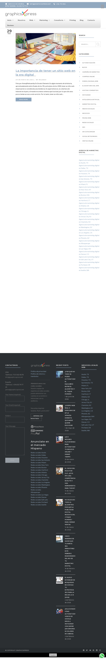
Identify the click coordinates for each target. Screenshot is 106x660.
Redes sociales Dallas (38, 454)
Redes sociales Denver (39, 497)
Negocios (86, 113)
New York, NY (86, 388)
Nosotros (21, 20)
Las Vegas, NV (86, 419)
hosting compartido (90, 90)
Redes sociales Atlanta (39, 472)
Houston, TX (85, 379)
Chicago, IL (85, 399)
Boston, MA (85, 391)
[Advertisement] (90, 314)
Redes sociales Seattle (38, 504)
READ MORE (23, 99)
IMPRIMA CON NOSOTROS (37, 417)
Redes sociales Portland (39, 502)
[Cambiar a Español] (53, 654)
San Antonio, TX (87, 382)
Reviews (10, 25)
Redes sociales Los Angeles (40, 482)
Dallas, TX (85, 377)
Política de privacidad (38, 371)
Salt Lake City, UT (87, 424)
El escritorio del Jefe (90, 85)
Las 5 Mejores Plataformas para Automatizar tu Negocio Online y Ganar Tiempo (70, 446)
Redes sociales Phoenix (39, 487)
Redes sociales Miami (38, 462)
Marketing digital (89, 103)
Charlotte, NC (86, 405)
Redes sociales (88, 122)
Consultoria (59, 19)
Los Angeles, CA (87, 410)
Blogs (84, 67)
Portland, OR (86, 427)
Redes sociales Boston (39, 467)
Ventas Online (87, 140)
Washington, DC (87, 407)
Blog (81, 20)
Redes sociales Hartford (39, 469)
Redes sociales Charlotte (39, 479)
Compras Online (88, 76)
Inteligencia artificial (90, 99)
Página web (86, 117)
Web (32, 19)
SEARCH (98, 43)
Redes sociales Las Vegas (39, 494)
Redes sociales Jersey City (40, 477)
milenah (42, 79)
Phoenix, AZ (85, 413)
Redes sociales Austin (38, 452)
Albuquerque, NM (87, 416)
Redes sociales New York (40, 464)
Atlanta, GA (85, 396)
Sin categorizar (88, 131)
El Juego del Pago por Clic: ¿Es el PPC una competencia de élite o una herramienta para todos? (70, 477)
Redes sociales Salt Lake (39, 499)
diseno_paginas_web (90, 80)
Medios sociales (88, 108)
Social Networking (89, 136)
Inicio (10, 19)
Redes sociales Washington (40, 484)
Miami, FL (85, 385)
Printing (73, 20)
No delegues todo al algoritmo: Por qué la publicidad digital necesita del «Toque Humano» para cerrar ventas (70, 511)
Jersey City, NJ (86, 402)
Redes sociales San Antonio (40, 459)
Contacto (91, 20)
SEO (83, 126)
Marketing (45, 19)
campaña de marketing (91, 71)
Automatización (88, 62)
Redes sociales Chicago (39, 474)
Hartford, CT (86, 393)
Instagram (86, 94)
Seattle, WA (85, 430)
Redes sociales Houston (39, 457)
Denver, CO (85, 421)
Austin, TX (85, 374)
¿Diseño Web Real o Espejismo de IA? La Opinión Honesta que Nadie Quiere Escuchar (70, 415)
